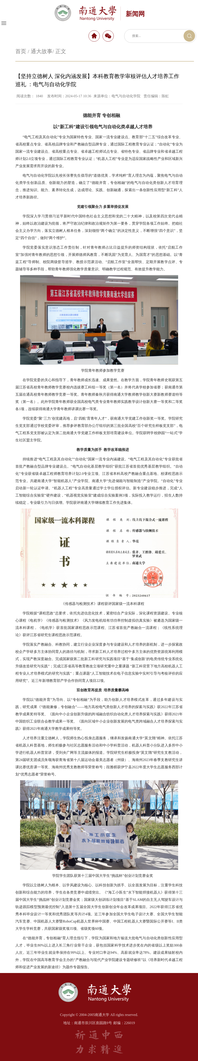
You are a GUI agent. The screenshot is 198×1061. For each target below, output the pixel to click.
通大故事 (41, 51)
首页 (20, 51)
